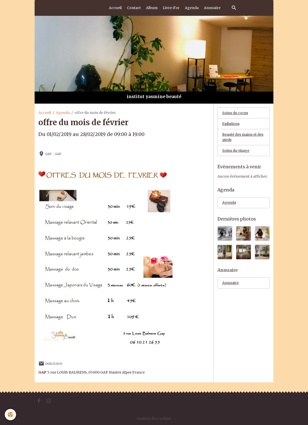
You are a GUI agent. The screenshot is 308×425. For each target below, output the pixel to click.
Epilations (231, 123)
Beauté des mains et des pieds (242, 137)
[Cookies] (10, 414)
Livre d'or (171, 8)
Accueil (115, 8)
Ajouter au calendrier (58, 145)
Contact (134, 8)
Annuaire (212, 8)
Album (152, 8)
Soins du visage (235, 150)
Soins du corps (235, 113)
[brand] (56, 8)
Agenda (192, 8)
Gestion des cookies (154, 418)
